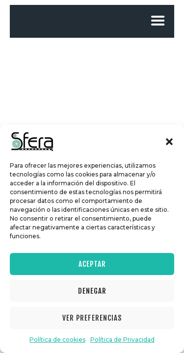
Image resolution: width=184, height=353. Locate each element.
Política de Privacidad (122, 339)
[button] (169, 142)
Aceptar (92, 264)
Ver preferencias (92, 318)
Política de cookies (57, 339)
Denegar (92, 291)
